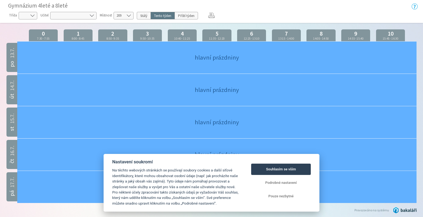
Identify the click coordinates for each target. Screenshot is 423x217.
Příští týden (186, 15)
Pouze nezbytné (281, 196)
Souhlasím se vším (281, 169)
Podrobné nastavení (281, 183)
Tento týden (162, 15)
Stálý (143, 15)
